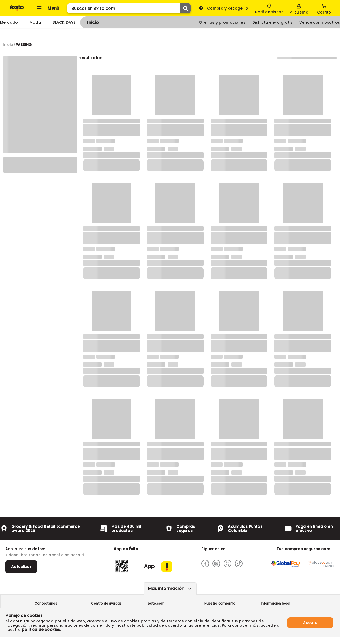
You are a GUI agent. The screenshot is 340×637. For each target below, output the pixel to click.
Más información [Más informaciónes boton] (166, 588)
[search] (129, 8)
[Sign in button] (299, 8)
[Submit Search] (185, 8)
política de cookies (41, 629)
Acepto (310, 622)
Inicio (93, 22)
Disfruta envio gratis (272, 22)
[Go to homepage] (8, 44)
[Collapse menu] (47, 8)
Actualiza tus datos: (25, 549)
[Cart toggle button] (324, 8)
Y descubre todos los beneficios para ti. (44, 555)
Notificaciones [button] (269, 8)
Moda (35, 22)
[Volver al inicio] (17, 10)
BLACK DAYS (64, 22)
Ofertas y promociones (222, 22)
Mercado (9, 22)
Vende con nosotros (319, 22)
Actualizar (21, 566)
